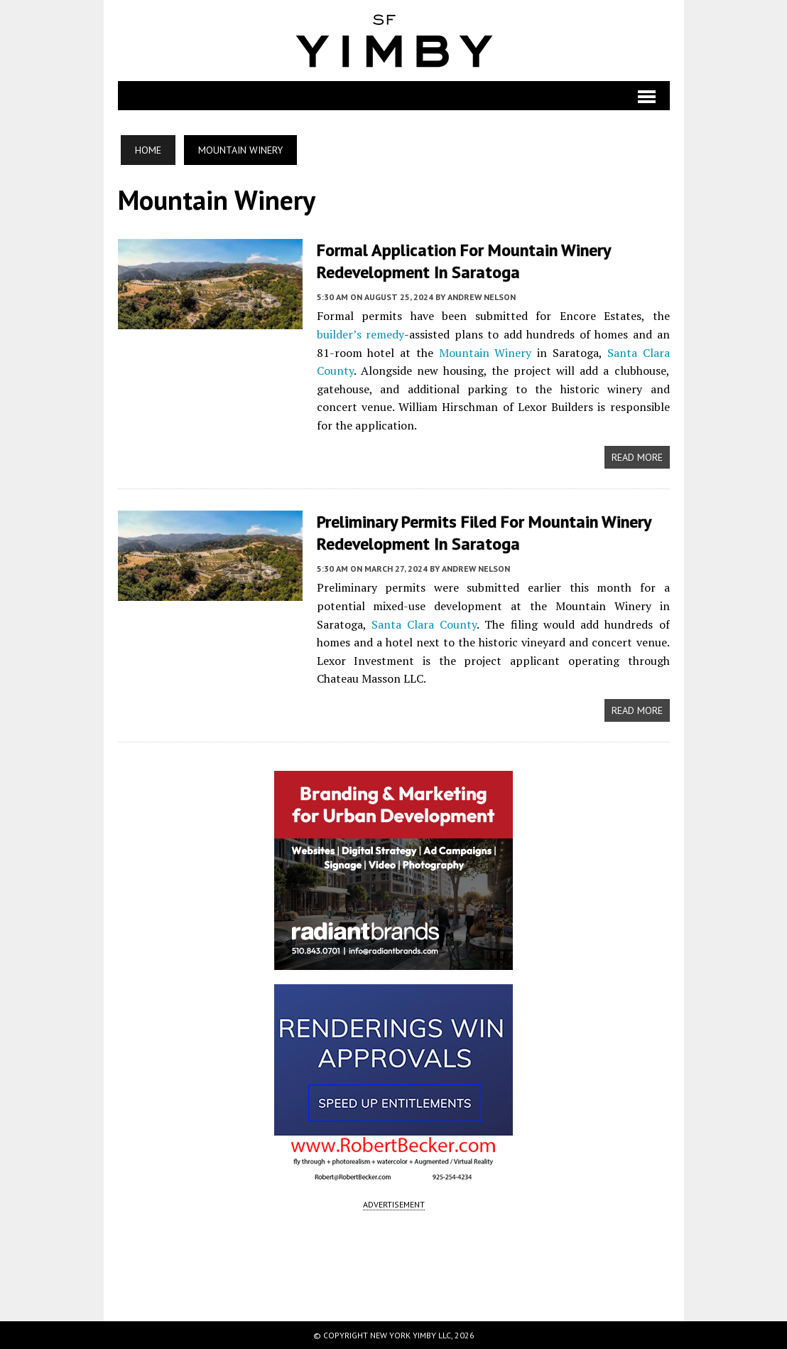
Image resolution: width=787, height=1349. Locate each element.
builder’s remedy (361, 334)
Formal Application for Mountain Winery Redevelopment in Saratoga (463, 261)
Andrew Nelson (481, 297)
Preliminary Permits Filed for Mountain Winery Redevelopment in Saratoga (484, 533)
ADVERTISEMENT (394, 1204)
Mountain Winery (485, 353)
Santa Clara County (424, 624)
